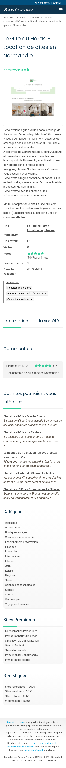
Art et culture (13, 527)
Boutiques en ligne (16, 532)
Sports (9, 594)
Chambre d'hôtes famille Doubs (24, 416)
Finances (10, 546)
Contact (42, 760)
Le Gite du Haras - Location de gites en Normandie (29, 230)
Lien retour (10, 241)
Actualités (11, 522)
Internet (9, 561)
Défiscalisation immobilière (21, 631)
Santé (8, 580)
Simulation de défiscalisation (22, 640)
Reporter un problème (19, 287)
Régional (10, 575)
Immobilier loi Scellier (17, 659)
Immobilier (11, 551)
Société (9, 589)
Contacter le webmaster (20, 299)
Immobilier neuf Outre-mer (21, 636)
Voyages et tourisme (28, 17)
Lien (6, 226)
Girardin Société (14, 645)
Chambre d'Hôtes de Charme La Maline (29, 473)
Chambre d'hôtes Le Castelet (22, 432)
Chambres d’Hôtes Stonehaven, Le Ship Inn (31, 489)
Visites (7, 247)
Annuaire (8, 17)
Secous (32, 760)
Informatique (12, 556)
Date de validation (9, 271)
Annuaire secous (15, 722)
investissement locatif (45, 743)
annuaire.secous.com (21, 9)
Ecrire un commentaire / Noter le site (27, 293)
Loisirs (9, 570)
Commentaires (13, 263)
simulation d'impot (33, 750)
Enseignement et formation (21, 542)
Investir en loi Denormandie (21, 655)
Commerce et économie (19, 537)
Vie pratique (12, 599)
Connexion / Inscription (50, 2)
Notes (7, 253)
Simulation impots (15, 650)
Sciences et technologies (20, 585)
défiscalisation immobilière (20, 746)
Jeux (8, 566)
